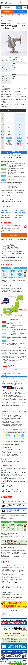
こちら (17, 406)
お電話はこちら (4, 659)
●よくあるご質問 (5, 615)
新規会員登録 (7, 11)
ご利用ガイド (4, 661)
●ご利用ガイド (5, 614)
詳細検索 (25, 7)
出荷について (7, 213)
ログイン (21, 11)
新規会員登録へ (14, 235)
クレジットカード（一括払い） (10, 370)
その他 (19, 218)
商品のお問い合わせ (22, 23)
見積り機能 (20, 215)
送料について (7, 215)
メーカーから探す (14, 610)
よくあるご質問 (4, 664)
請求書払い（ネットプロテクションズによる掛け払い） (13, 374)
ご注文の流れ (21, 210)
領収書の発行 (7, 218)
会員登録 (5, 210)
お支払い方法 (21, 213)
